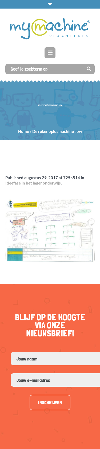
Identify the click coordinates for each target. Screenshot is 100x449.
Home (23, 131)
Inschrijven (50, 402)
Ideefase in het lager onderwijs (33, 183)
